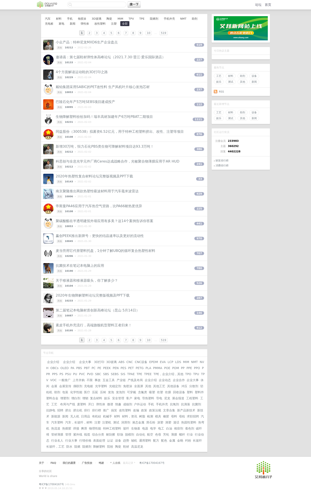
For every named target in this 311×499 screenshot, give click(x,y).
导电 (159, 398)
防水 (69, 446)
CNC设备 (141, 362)
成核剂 (127, 404)
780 (199, 268)
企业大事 (85, 362)
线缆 (87, 434)
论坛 (258, 5)
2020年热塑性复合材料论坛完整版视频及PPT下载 (94, 176)
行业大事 (71, 440)
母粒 (182, 416)
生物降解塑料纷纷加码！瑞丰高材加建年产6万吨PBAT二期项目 (104, 117)
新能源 (55, 416)
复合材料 (96, 398)
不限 (90, 380)
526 (199, 283)
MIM (120, 18)
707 (199, 253)
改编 (136, 410)
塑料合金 (52, 398)
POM (175, 368)
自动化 (140, 434)
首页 (268, 5)
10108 (69, 137)
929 (199, 193)
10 (149, 33)
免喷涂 (82, 18)
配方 (156, 440)
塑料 (190, 392)
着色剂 (189, 428)
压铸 (103, 392)
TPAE (131, 374)
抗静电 (50, 410)
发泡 (111, 392)
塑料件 (199, 392)
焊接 (76, 428)
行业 (190, 434)
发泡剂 (120, 392)
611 (199, 74)
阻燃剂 (154, 18)
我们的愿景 (69, 462)
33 (200, 178)
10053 (69, 92)
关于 (41, 462)
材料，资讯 (129, 416)
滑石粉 (150, 422)
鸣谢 (101, 462)
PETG (140, 368)
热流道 (55, 428)
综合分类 (98, 434)
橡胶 (166, 416)
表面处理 (99, 440)
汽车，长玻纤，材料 (78, 422)
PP (183, 368)
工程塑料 (192, 398)
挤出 (68, 410)
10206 (69, 256)
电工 (161, 428)
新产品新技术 (186, 410)
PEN (116, 368)
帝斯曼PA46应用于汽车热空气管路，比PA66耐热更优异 (99, 206)
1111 (198, 119)
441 (199, 223)
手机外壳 (169, 18)
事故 (98, 380)
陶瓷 (109, 18)
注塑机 (106, 422)
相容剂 (178, 428)
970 (199, 238)
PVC (82, 374)
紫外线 (77, 434)
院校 (110, 446)
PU (75, 374)
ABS (121, 362)
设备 (254, 75)
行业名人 (57, 440)
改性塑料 (100, 23)
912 (199, 327)
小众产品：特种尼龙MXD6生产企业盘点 (87, 42)
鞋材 (126, 446)
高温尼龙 (137, 446)
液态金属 (138, 422)
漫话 (176, 422)
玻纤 (126, 428)
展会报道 (178, 398)
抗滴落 (185, 404)
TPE (141, 18)
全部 (125, 23)
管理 (68, 434)
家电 (61, 23)
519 (163, 33)
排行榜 (96, 410)
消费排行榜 (222, 165)
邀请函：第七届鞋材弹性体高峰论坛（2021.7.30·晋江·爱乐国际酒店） (110, 57)
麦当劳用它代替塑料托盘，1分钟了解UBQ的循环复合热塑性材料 (105, 251)
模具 (158, 416)
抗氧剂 (174, 404)
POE (167, 368)
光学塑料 (101, 386)
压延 (95, 392)
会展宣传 (65, 386)
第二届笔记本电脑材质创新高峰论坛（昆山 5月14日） (98, 310)
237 (199, 89)
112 (199, 104)
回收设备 (179, 392)
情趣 (118, 404)
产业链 (121, 380)
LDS (178, 362)
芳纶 (166, 434)
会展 (54, 386)
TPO (188, 374)
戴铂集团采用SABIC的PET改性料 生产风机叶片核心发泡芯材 (103, 87)
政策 (144, 410)
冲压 (184, 386)
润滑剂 (125, 422)
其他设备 (173, 386)
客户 (129, 398)
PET (131, 368)
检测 (150, 416)
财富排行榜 (222, 160)
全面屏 (138, 386)
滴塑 (168, 422)
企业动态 (165, 380)
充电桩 (49, 23)
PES (123, 368)
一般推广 (65, 380)
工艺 (218, 75)
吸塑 (152, 392)
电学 (153, 428)
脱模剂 (129, 434)
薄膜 (174, 434)
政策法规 (155, 410)
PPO (197, 368)
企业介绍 (53, 362)
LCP (170, 362)
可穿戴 (131, 392)
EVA (163, 362)
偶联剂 (77, 386)
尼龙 (167, 398)
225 (199, 208)
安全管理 (118, 398)
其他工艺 (159, 386)
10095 (69, 107)
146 (199, 312)
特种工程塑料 (112, 428)
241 (199, 164)
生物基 (135, 428)
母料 (174, 416)
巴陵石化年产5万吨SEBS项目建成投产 (85, 102)
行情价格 (85, 440)
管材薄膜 (57, 434)
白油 (169, 428)
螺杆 (182, 434)
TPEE (148, 374)
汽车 (48, 18)
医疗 (87, 392)
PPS (55, 374)
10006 (69, 196)
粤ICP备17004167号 (151, 462)
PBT (87, 368)
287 (199, 298)
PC (93, 368)
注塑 (114, 23)
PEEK (107, 368)
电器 (145, 428)
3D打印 (99, 362)
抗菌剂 (196, 404)
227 (199, 59)
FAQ (53, 462)
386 (199, 149)
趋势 (126, 440)
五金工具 (109, 380)
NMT (183, 18)
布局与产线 (67, 404)
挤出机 (77, 410)
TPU (196, 374)
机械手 (107, 416)
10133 (69, 62)
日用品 (85, 416)
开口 (91, 404)
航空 (150, 434)
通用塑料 (145, 440)
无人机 (74, 416)
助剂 (242, 75)
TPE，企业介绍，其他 (168, 374)
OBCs (54, 368)
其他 (242, 81)
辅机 (134, 440)
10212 (69, 47)
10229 (69, 77)
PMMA (157, 368)
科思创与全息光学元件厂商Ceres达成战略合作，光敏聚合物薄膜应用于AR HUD (117, 161)
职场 (120, 434)
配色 (164, 440)
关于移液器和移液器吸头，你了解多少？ (87, 280)
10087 (69, 315)
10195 (69, 330)
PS (61, 374)
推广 (106, 410)
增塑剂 (64, 398)
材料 (230, 75)
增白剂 (75, 398)
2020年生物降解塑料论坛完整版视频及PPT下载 (93, 295)
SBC (98, 374)
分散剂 (193, 386)
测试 (230, 81)
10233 (69, 300)
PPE (189, 368)
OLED (64, 368)
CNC (129, 362)
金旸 (180, 440)
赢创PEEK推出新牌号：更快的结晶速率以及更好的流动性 (100, 236)
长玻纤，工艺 (55, 446)
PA (72, 368)
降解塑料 (99, 446)
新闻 (254, 81)
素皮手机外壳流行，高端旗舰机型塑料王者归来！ (94, 325)
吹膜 (168, 392)
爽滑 (84, 428)
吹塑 (160, 392)
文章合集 (169, 410)
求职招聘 (193, 416)
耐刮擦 (110, 434)
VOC (53, 380)
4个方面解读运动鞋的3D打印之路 (82, 72)
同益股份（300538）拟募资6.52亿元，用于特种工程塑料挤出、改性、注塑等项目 (120, 131)
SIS (123, 374)
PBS (79, 368)
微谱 (110, 404)
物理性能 (95, 428)
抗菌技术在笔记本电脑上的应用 (80, 266)
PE (99, 368)
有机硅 (96, 416)
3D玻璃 (96, 18)
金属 (172, 440)
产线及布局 (135, 380)
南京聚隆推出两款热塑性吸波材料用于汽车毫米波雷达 (97, 191)
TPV (131, 18)
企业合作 (179, 380)
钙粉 (188, 440)
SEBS (115, 374)
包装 (65, 392)
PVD (90, 374)
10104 (69, 285)
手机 (70, 18)
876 (199, 134)
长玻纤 (197, 440)
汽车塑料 (57, 422)
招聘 (60, 410)
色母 (158, 434)
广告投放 (87, 462)
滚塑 (160, 422)
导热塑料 (148, 398)
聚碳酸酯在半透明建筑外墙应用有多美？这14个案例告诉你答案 (104, 221)
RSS (221, 91)
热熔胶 (66, 428)
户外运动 (140, 404)
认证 (110, 440)
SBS (106, 374)
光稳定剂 (115, 386)
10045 (69, 241)
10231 (69, 122)
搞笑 (114, 410)
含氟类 (142, 392)
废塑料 (81, 404)
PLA (148, 368)
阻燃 (77, 446)
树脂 (142, 416)
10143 (69, 181)
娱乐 (218, 81)
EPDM (153, 362)
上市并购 (79, 380)
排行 (87, 410)
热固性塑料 (188, 422)
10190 (69, 271)
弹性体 (85, 23)
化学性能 (76, 392)
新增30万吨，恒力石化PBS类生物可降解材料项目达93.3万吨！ (105, 146)
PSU (68, 374)
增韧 (85, 398)
